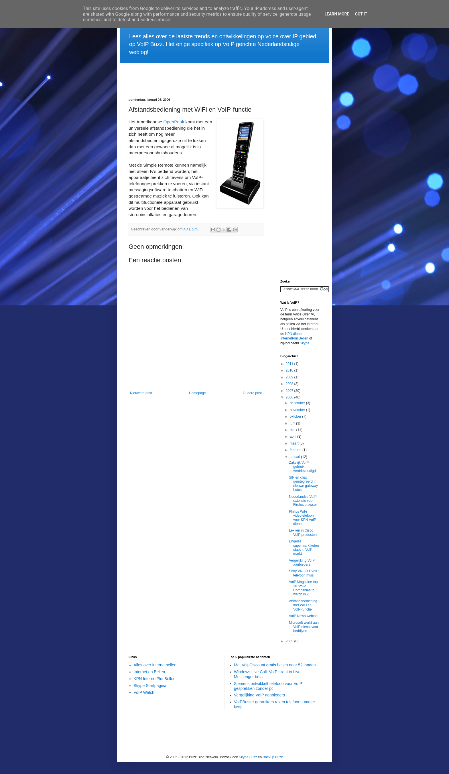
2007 (290, 391)
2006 (290, 397)
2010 (290, 370)
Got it (361, 14)
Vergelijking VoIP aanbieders (302, 562)
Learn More (336, 14)
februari (296, 450)
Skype (304, 343)
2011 (290, 364)
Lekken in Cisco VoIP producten (303, 532)
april (293, 437)
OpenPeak (173, 121)
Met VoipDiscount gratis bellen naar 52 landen (275, 665)
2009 (290, 377)
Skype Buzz (248, 757)
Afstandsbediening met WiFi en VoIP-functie (303, 605)
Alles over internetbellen (155, 665)
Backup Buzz (273, 757)
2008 (290, 384)
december (298, 403)
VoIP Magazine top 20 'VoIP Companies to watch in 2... (303, 588)
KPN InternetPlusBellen (155, 678)
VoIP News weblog (303, 616)
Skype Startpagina (150, 685)
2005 (290, 641)
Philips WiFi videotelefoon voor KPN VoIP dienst (302, 518)
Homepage (197, 393)
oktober (296, 416)
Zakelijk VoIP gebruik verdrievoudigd (302, 467)
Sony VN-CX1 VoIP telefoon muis (303, 573)
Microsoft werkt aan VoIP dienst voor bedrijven (304, 627)
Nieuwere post (141, 393)
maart (295, 443)
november (298, 410)
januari (295, 457)
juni (293, 423)
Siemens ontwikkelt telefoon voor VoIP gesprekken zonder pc (268, 686)
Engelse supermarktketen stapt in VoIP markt (304, 547)
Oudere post (252, 393)
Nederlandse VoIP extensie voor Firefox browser (303, 501)
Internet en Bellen (149, 672)
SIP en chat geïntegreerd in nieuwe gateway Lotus (303, 483)
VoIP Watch (144, 692)
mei (293, 430)
